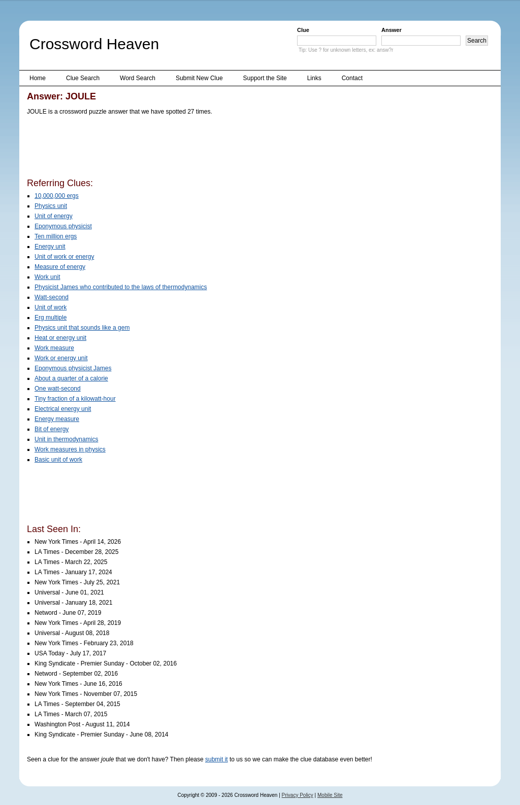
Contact (352, 78)
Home (37, 78)
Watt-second (52, 297)
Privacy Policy (297, 795)
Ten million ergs (56, 236)
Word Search (137, 78)
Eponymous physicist (63, 226)
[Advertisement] (212, 148)
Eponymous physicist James (73, 368)
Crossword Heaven (94, 44)
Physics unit (51, 205)
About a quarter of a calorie (71, 378)
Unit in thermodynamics (66, 439)
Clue (303, 30)
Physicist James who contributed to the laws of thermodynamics (121, 287)
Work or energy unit (61, 358)
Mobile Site (329, 795)
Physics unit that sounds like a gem (82, 327)
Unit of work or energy (64, 256)
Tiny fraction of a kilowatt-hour (75, 398)
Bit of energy (52, 429)
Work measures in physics (70, 449)
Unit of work (51, 307)
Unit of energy (54, 216)
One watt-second (58, 388)
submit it (216, 759)
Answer (391, 30)
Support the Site (265, 78)
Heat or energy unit (60, 337)
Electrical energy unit (63, 408)
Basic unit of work (58, 459)
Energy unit (50, 246)
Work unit (47, 277)
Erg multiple (51, 317)
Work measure (54, 348)
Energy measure (57, 419)
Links (314, 78)
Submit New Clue (199, 78)
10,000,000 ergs (57, 195)
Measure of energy (60, 266)
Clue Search (83, 78)
